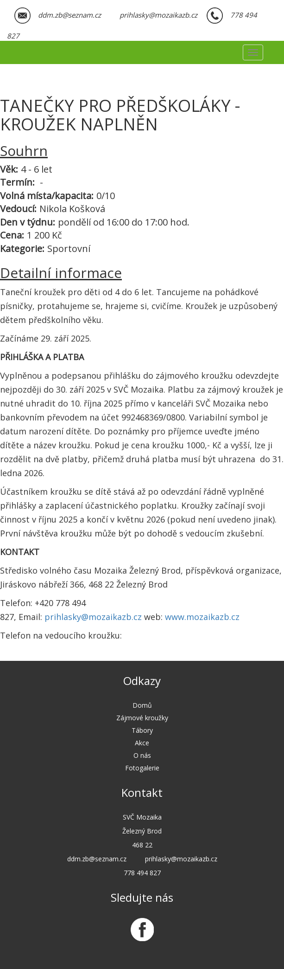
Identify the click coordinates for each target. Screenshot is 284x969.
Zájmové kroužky (142, 717)
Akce (142, 742)
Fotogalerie (142, 767)
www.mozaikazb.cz (202, 616)
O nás (142, 755)
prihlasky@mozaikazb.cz (93, 616)
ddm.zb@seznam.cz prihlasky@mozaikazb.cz (117, 14)
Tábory (142, 730)
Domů (142, 705)
